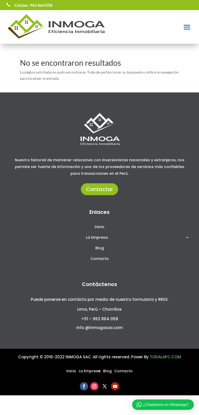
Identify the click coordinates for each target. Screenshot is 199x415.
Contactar (99, 189)
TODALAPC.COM (165, 357)
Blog (99, 248)
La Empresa (97, 238)
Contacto (99, 259)
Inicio (99, 227)
